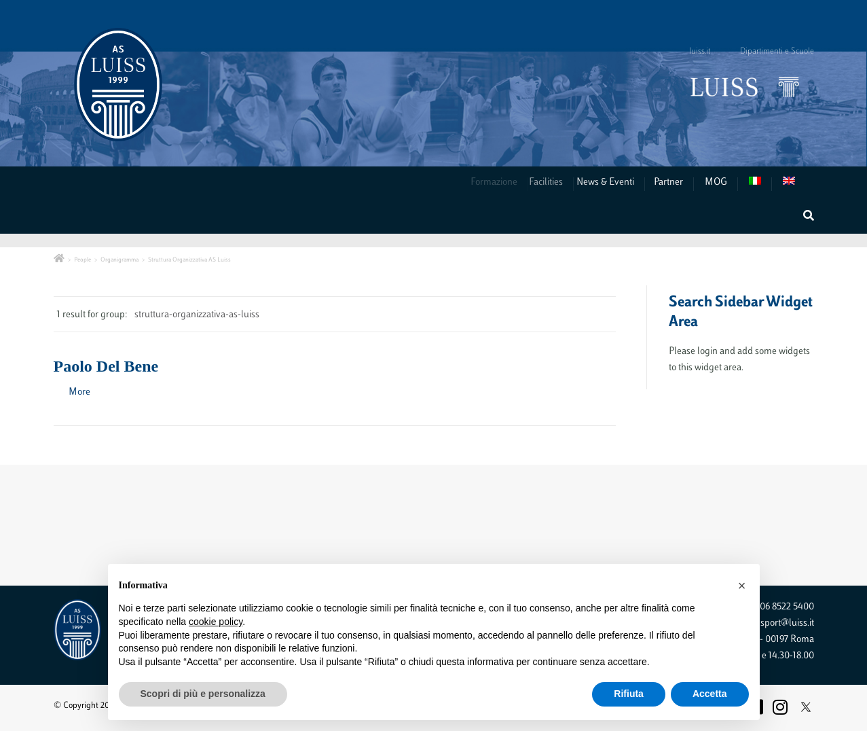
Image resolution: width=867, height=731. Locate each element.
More (79, 392)
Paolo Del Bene (106, 366)
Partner (669, 182)
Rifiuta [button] (629, 693)
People (82, 260)
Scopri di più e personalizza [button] (203, 693)
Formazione (500, 182)
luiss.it (699, 52)
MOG (716, 182)
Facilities (556, 182)
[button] (742, 585)
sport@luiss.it (787, 623)
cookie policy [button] (215, 621)
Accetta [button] (710, 693)
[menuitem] (760, 183)
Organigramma (119, 260)
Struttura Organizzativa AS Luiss (189, 260)
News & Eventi (613, 182)
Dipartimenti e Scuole (777, 52)
